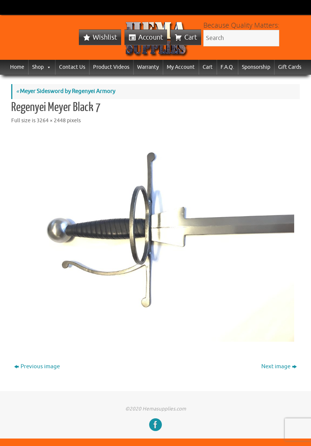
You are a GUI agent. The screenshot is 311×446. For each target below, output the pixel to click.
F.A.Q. (227, 67)
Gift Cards (289, 67)
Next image (279, 366)
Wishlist (105, 37)
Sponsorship (256, 67)
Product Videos (111, 67)
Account (150, 37)
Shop (41, 67)
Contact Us (72, 67)
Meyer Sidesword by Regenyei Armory (65, 91)
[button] (47, 67)
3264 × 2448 (51, 120)
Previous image (37, 366)
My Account (181, 67)
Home (17, 67)
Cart (190, 37)
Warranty (148, 67)
